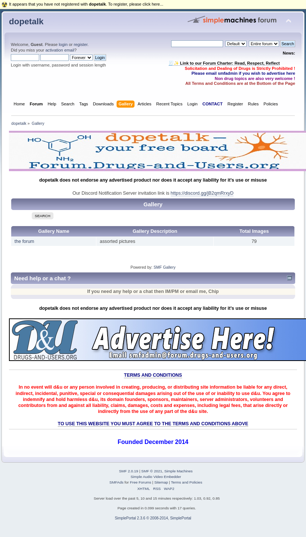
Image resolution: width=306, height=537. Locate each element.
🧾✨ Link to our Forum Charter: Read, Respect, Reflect (224, 63)
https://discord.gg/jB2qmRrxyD (202, 193)
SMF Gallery (165, 267)
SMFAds (116, 482)
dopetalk (26, 21)
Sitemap (161, 482)
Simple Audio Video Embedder (155, 477)
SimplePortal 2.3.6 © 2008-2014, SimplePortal (153, 518)
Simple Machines (178, 471)
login (63, 44)
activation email (59, 50)
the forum (24, 241)
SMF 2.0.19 (128, 471)
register (80, 44)
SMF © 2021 (151, 471)
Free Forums (140, 482)
